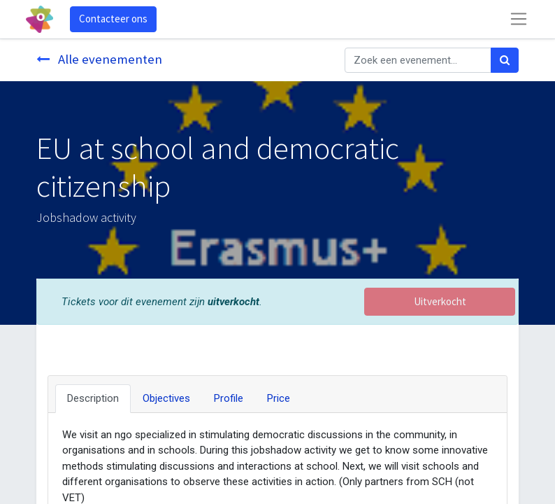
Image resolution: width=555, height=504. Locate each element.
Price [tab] (278, 398)
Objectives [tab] (166, 398)
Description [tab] (93, 398)
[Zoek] (505, 61)
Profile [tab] (228, 398)
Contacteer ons (113, 18)
